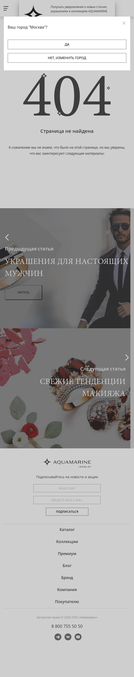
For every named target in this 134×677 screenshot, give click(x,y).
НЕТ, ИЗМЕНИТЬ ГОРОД (67, 57)
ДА (67, 44)
